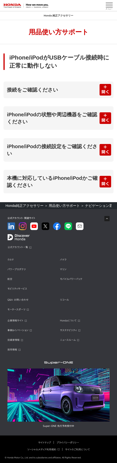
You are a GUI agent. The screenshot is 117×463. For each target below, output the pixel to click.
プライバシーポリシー (68, 442)
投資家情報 (13, 340)
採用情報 (12, 349)
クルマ (10, 259)
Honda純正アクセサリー (25, 206)
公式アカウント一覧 (18, 247)
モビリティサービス (17, 288)
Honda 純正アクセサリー (58, 15)
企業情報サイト (15, 320)
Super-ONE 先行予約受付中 (58, 426)
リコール (64, 300)
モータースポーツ (16, 309)
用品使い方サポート (64, 206)
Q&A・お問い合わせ (18, 300)
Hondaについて (68, 320)
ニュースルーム (68, 340)
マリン (63, 269)
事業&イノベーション (17, 330)
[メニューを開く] (109, 5)
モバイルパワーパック (71, 279)
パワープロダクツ (16, 269)
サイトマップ (44, 442)
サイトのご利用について (77, 449)
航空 (9, 279)
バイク (63, 259)
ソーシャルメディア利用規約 (41, 449)
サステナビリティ (68, 330)
